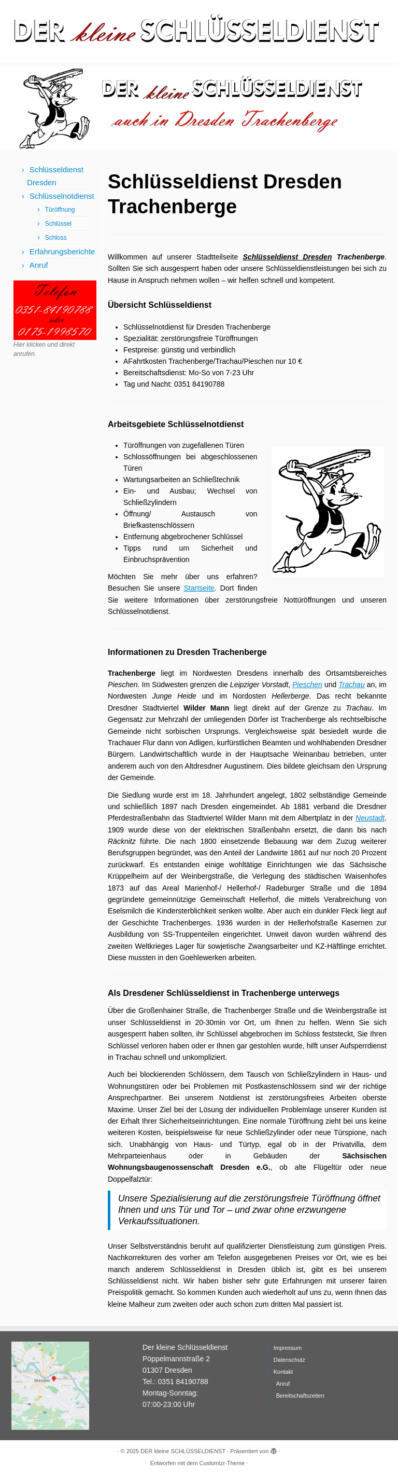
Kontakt (283, 1372)
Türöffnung (60, 209)
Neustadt (370, 818)
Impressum (288, 1348)
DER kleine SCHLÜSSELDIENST (182, 1451)
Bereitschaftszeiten (300, 1395)
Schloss (56, 237)
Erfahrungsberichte (62, 251)
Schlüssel (58, 223)
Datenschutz (289, 1360)
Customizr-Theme (222, 1463)
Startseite (199, 588)
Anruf (39, 265)
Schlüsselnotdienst (62, 196)
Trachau (351, 684)
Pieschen (307, 684)
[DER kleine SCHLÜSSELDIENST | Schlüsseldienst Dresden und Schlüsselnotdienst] (199, 31)
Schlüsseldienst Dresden (287, 257)
